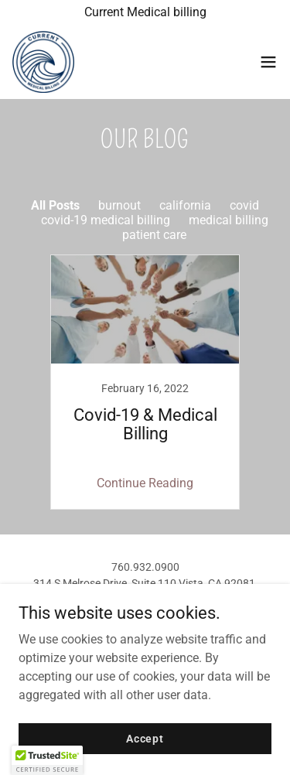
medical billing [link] (228, 220)
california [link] (185, 205)
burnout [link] (119, 205)
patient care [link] (154, 234)
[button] (268, 61)
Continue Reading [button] (145, 483)
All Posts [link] (55, 205)
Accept (145, 738)
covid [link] (244, 205)
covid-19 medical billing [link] (105, 220)
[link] (43, 62)
